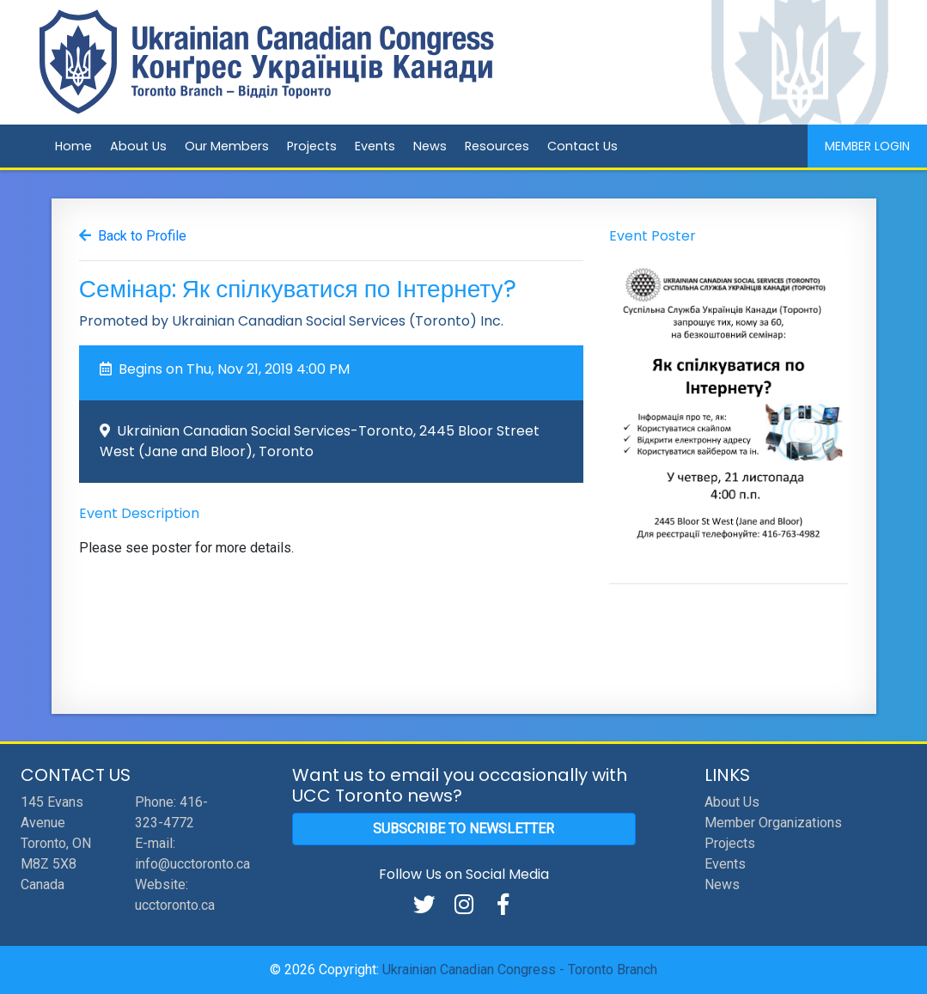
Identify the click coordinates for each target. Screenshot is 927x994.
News (430, 146)
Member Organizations (773, 822)
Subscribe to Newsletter (463, 828)
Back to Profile (142, 236)
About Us (138, 146)
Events (375, 146)
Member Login (867, 146)
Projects (312, 146)
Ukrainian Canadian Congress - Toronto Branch (519, 969)
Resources (497, 146)
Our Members (227, 146)
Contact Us (582, 146)
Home (73, 146)
